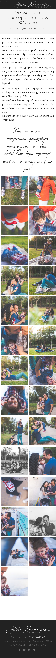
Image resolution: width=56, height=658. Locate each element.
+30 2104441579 (36, 637)
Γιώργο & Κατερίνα (31, 54)
